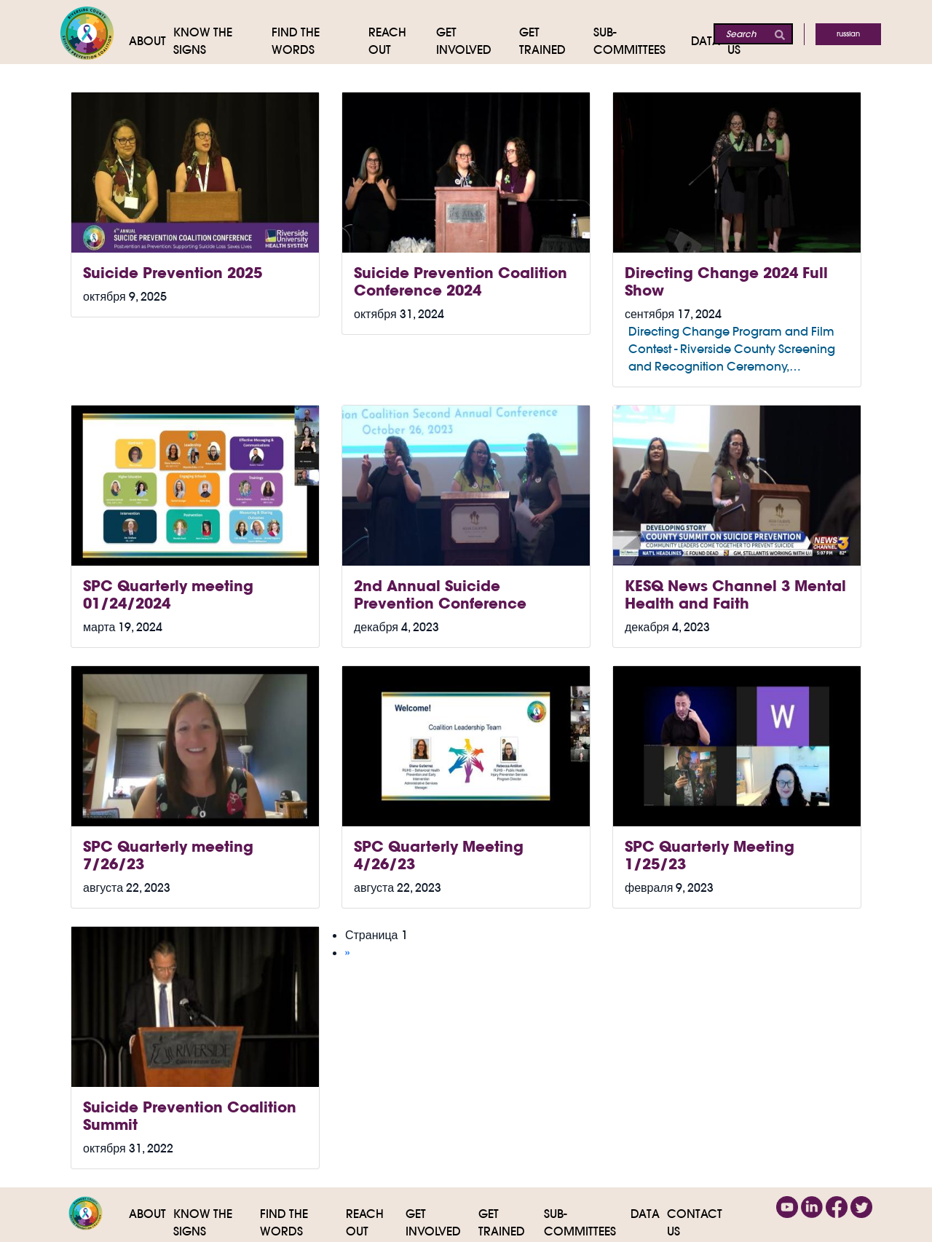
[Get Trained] (556, 40)
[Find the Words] (320, 40)
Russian (848, 34)
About (147, 1213)
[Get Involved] (477, 40)
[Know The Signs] (222, 40)
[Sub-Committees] (642, 40)
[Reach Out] (402, 40)
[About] (151, 41)
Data (645, 1213)
